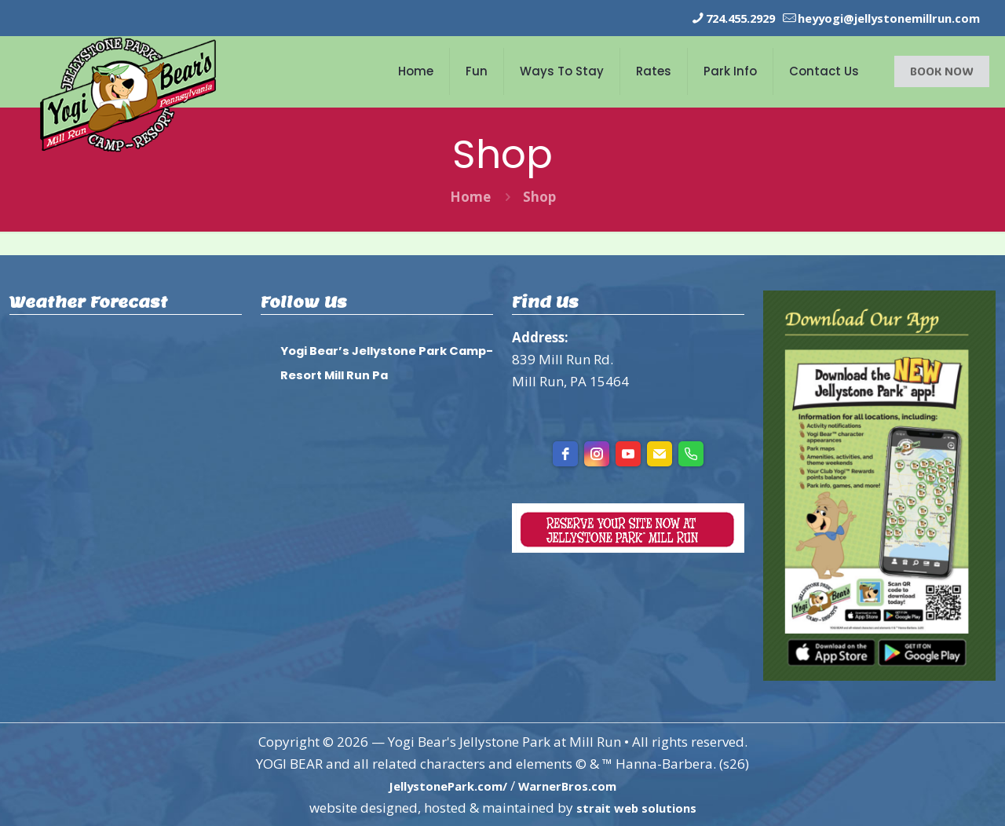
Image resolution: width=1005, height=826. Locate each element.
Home (470, 196)
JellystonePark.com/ (441, 785)
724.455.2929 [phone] (701, 18)
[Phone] (691, 453)
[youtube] (628, 453)
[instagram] (596, 453)
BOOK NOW (942, 70)
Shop (539, 196)
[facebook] (565, 453)
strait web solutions (636, 807)
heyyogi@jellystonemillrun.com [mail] (873, 18)
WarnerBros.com (575, 785)
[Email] (659, 453)
